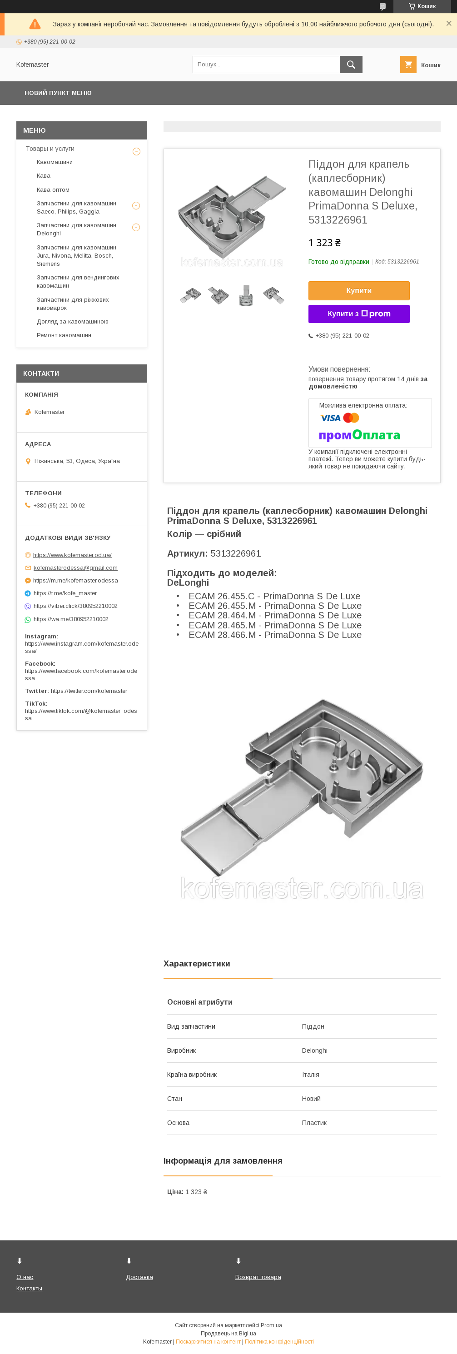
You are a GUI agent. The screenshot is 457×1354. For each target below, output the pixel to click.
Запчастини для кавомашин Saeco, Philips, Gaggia (76, 207)
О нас (24, 1277)
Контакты (29, 1288)
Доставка (139, 1277)
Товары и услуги (50, 148)
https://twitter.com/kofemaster (89, 690)
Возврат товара (258, 1277)
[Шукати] (351, 64)
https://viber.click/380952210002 (76, 605)
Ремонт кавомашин (64, 335)
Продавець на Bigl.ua (228, 1333)
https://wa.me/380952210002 (71, 619)
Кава (43, 175)
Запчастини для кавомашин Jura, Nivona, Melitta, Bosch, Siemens (76, 255)
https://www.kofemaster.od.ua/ (72, 554)
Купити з (359, 314)
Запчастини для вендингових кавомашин (78, 281)
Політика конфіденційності (279, 1342)
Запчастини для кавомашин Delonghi (76, 229)
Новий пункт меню (58, 93)
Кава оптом (53, 189)
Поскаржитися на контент (208, 1342)
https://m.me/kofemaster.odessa (75, 580)
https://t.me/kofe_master (65, 593)
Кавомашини (55, 162)
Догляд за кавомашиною (73, 321)
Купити (359, 290)
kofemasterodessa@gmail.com (76, 567)
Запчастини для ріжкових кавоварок (73, 303)
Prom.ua (271, 1325)
